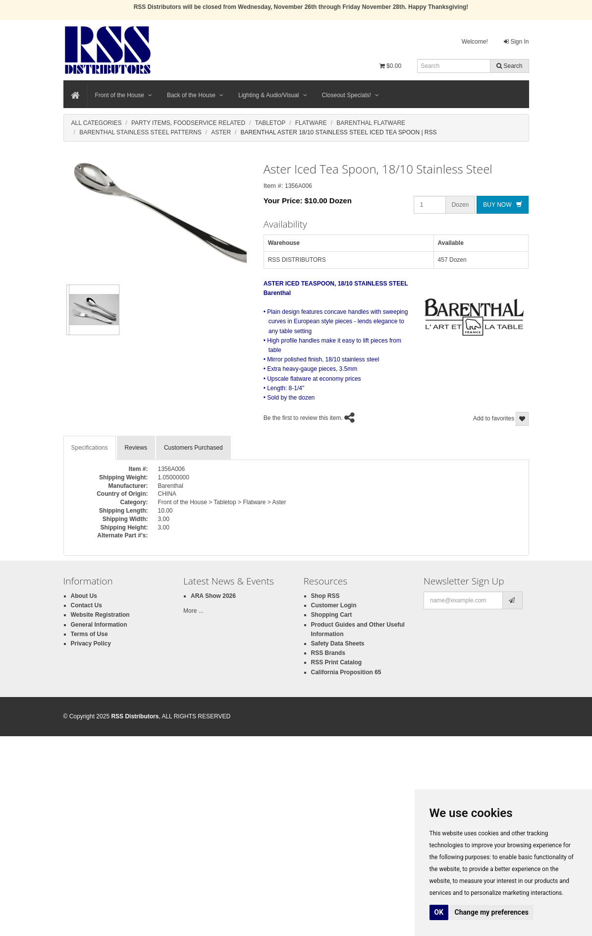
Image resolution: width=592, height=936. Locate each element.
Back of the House (195, 95)
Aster (221, 132)
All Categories (96, 122)
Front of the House (123, 95)
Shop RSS (325, 595)
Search (509, 65)
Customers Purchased (193, 447)
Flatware (311, 122)
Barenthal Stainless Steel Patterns (140, 132)
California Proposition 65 (346, 672)
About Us (84, 595)
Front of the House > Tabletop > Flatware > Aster (222, 502)
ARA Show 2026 (213, 595)
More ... (193, 610)
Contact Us (86, 605)
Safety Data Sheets (338, 643)
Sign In (516, 41)
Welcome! (475, 41)
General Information (99, 624)
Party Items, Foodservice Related (188, 122)
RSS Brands (328, 652)
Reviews (136, 447)
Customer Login (334, 605)
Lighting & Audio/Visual (272, 95)
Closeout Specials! (350, 95)
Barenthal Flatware (370, 122)
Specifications (89, 447)
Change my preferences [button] (492, 912)
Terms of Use (89, 634)
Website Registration (100, 614)
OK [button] (439, 912)
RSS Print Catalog (336, 662)
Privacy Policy (91, 643)
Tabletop (270, 122)
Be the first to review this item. (303, 418)
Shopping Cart (331, 614)
